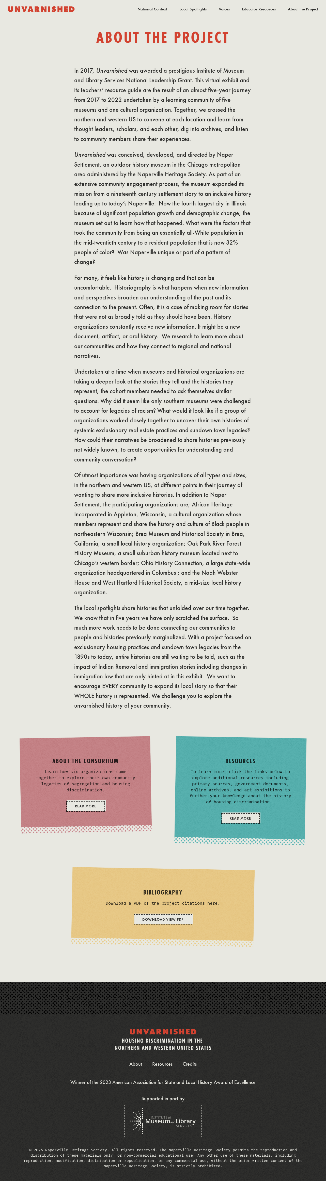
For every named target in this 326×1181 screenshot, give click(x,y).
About (135, 1064)
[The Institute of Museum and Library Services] (163, 1121)
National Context (152, 9)
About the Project (303, 9)
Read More (85, 806)
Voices (224, 9)
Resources (240, 761)
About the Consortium (85, 761)
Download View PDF (162, 919)
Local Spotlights (193, 9)
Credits (190, 1064)
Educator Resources (259, 9)
